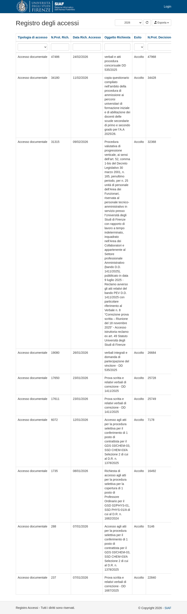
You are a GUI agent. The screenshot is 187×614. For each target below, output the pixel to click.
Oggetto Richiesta (117, 37)
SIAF (168, 608)
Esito (137, 37)
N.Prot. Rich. (60, 37)
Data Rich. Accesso (87, 37)
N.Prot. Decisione (160, 37)
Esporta (161, 22)
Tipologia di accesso (32, 37)
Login (167, 6)
